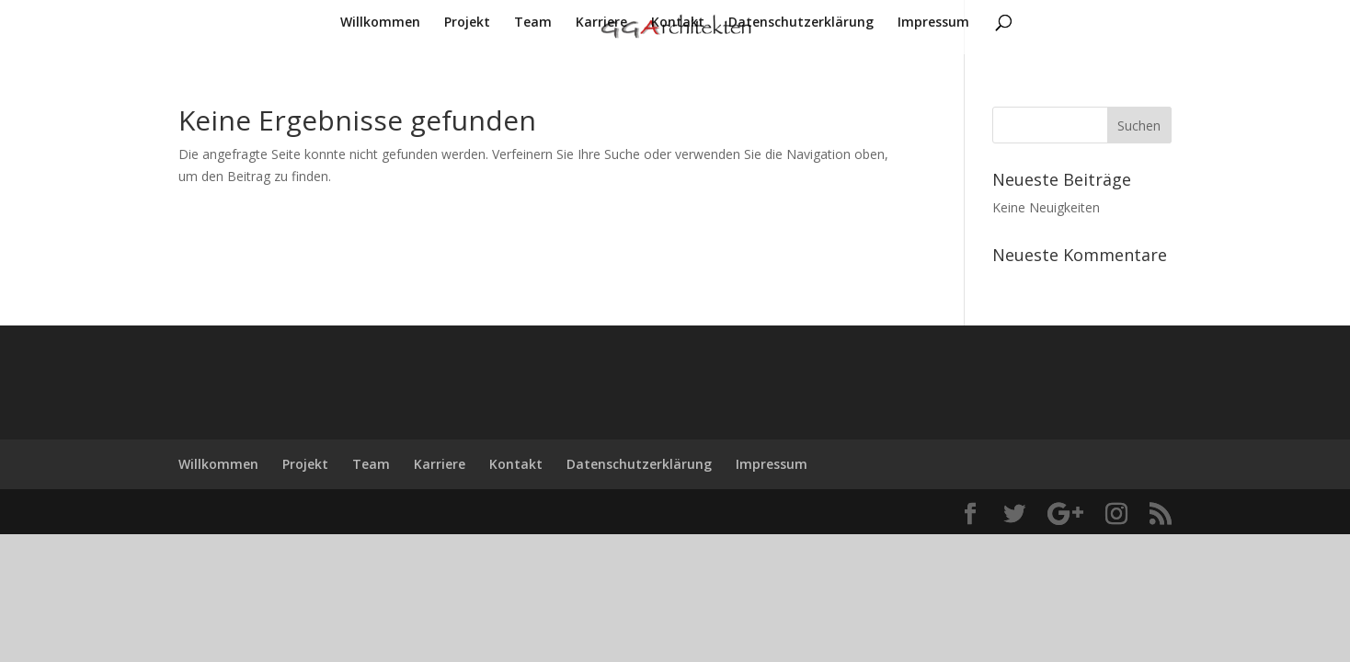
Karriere (601, 23)
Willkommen (380, 23)
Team (533, 23)
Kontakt (677, 23)
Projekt (467, 23)
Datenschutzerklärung (801, 23)
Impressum (933, 23)
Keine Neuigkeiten (1046, 207)
